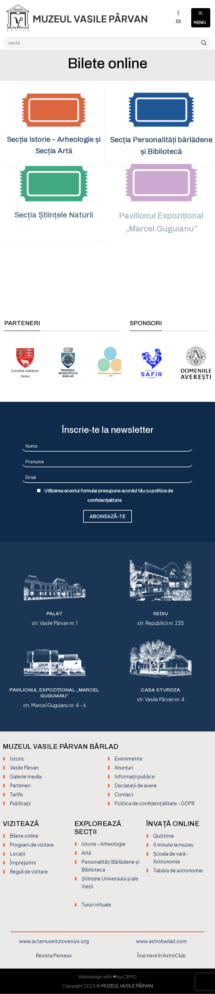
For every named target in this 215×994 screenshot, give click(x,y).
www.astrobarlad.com (161, 941)
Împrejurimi (23, 863)
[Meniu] (200, 18)
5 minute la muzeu (173, 845)
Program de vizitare (32, 845)
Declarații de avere (135, 786)
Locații (17, 854)
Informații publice (134, 776)
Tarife (16, 795)
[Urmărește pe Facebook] (178, 13)
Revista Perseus (54, 955)
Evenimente (128, 758)
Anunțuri (123, 767)
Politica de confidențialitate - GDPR (154, 804)
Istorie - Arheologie (103, 844)
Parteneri (20, 786)
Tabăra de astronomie (178, 871)
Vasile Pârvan (24, 767)
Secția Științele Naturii (53, 216)
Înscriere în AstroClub (161, 955)
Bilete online (24, 836)
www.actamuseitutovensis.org (54, 941)
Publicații (20, 804)
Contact (123, 795)
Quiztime (163, 836)
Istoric (17, 758)
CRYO (130, 977)
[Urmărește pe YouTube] (178, 22)
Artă (86, 853)
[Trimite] (204, 42)
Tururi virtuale (96, 905)
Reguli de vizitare (29, 872)
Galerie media (25, 776)
